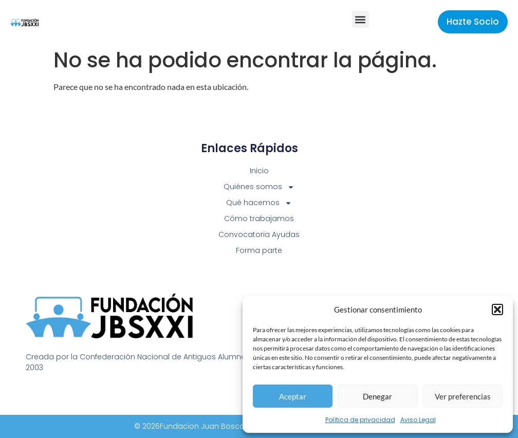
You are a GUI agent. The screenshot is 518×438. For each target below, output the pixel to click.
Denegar (377, 396)
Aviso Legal (418, 419)
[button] (497, 309)
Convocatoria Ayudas (259, 234)
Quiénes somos (259, 186)
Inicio (259, 171)
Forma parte (259, 250)
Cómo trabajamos (259, 218)
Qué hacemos (259, 202)
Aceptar (292, 396)
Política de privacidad (360, 419)
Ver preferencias (463, 396)
